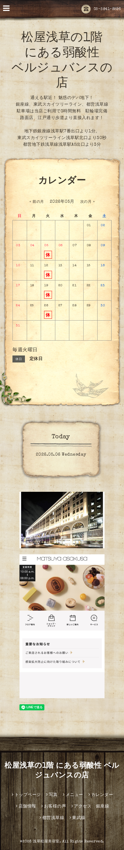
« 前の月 (36, 202)
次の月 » (87, 202)
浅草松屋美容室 (46, 842)
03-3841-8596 (101, 9)
